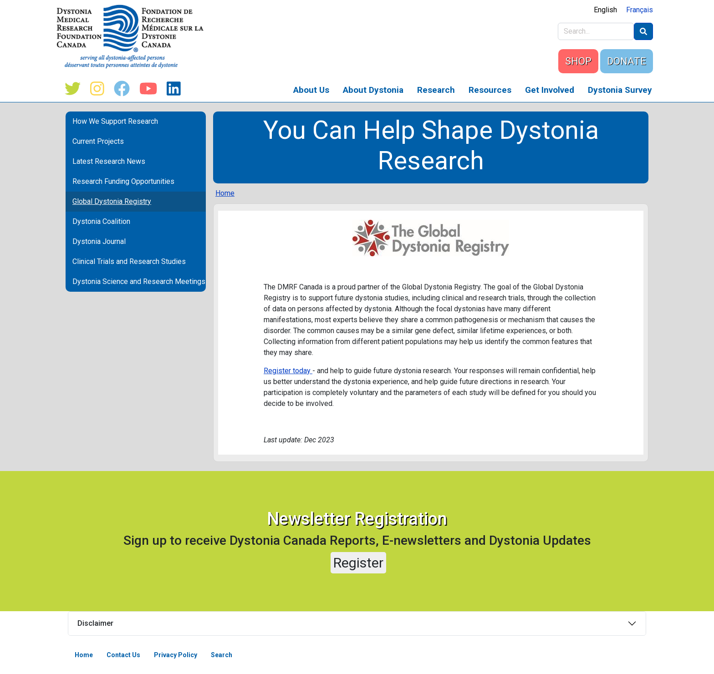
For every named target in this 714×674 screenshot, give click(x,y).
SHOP (578, 61)
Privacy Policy (175, 655)
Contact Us (123, 655)
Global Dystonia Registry (111, 201)
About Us (311, 90)
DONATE (626, 61)
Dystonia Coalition (101, 221)
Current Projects (98, 141)
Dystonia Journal (99, 241)
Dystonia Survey (620, 90)
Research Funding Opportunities (123, 181)
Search (221, 655)
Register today (288, 370)
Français (639, 9)
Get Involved (549, 90)
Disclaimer (95, 623)
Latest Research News (108, 161)
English (605, 9)
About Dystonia (373, 90)
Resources (490, 90)
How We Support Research (115, 121)
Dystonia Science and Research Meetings (138, 281)
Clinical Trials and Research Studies (129, 261)
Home (225, 193)
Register (358, 563)
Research (436, 90)
